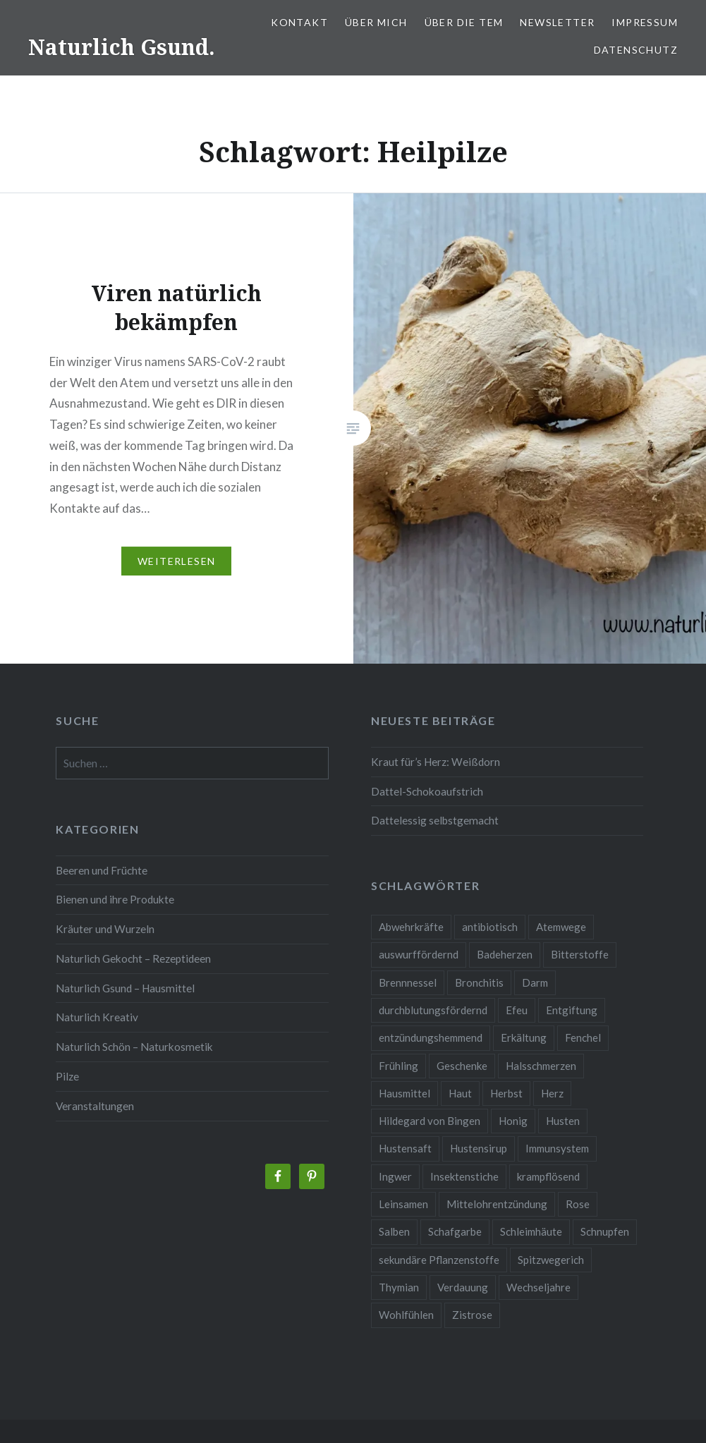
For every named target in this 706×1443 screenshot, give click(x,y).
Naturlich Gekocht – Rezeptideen (133, 958)
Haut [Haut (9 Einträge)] (460, 1093)
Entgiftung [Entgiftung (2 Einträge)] (571, 1010)
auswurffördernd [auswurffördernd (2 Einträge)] (418, 954)
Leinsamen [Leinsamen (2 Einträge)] (403, 1204)
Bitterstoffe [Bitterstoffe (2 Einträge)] (580, 954)
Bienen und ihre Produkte (115, 899)
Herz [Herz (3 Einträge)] (552, 1093)
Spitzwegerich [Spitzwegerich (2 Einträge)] (551, 1259)
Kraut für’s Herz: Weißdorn (435, 761)
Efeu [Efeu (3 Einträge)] (517, 1010)
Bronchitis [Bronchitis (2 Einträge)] (479, 982)
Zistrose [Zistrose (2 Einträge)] (472, 1314)
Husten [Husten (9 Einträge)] (563, 1120)
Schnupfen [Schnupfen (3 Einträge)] (604, 1231)
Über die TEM (464, 22)
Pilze (67, 1076)
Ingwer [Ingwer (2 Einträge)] (395, 1176)
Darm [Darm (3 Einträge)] (535, 982)
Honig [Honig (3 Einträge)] (513, 1120)
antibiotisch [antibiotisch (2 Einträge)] (490, 926)
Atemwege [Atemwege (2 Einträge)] (561, 926)
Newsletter (557, 22)
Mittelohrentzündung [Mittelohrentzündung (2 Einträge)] (496, 1204)
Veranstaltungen (95, 1106)
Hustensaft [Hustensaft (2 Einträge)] (405, 1148)
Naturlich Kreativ (97, 1017)
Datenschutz (636, 50)
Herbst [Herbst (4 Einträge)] (506, 1093)
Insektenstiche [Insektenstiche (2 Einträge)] (464, 1176)
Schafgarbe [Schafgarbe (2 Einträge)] (455, 1231)
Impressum (644, 22)
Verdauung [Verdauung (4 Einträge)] (462, 1287)
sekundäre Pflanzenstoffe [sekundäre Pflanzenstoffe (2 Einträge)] (439, 1259)
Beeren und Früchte (101, 870)
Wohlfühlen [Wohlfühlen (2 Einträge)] (406, 1314)
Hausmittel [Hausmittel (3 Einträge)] (404, 1093)
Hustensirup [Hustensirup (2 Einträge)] (478, 1148)
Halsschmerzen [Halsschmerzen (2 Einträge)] (541, 1065)
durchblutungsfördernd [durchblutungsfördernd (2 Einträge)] (433, 1010)
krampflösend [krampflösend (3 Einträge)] (548, 1176)
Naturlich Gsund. (121, 46)
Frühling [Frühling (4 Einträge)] (398, 1065)
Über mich (376, 22)
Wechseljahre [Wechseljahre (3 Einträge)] (538, 1287)
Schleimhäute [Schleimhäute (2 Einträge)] (531, 1231)
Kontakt (299, 22)
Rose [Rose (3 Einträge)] (578, 1204)
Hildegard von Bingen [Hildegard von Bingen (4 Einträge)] (429, 1120)
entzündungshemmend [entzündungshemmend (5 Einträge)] (430, 1037)
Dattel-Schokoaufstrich (427, 791)
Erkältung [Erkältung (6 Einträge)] (524, 1037)
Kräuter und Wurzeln (105, 929)
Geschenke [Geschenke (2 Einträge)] (462, 1065)
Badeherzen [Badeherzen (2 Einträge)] (504, 954)
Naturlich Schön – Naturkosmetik (134, 1046)
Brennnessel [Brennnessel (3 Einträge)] (408, 982)
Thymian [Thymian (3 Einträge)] (399, 1287)
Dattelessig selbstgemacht (435, 820)
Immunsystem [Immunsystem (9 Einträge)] (557, 1148)
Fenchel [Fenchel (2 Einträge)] (583, 1037)
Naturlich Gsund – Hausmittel (125, 988)
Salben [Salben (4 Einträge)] (394, 1231)
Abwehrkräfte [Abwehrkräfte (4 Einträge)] (411, 926)
